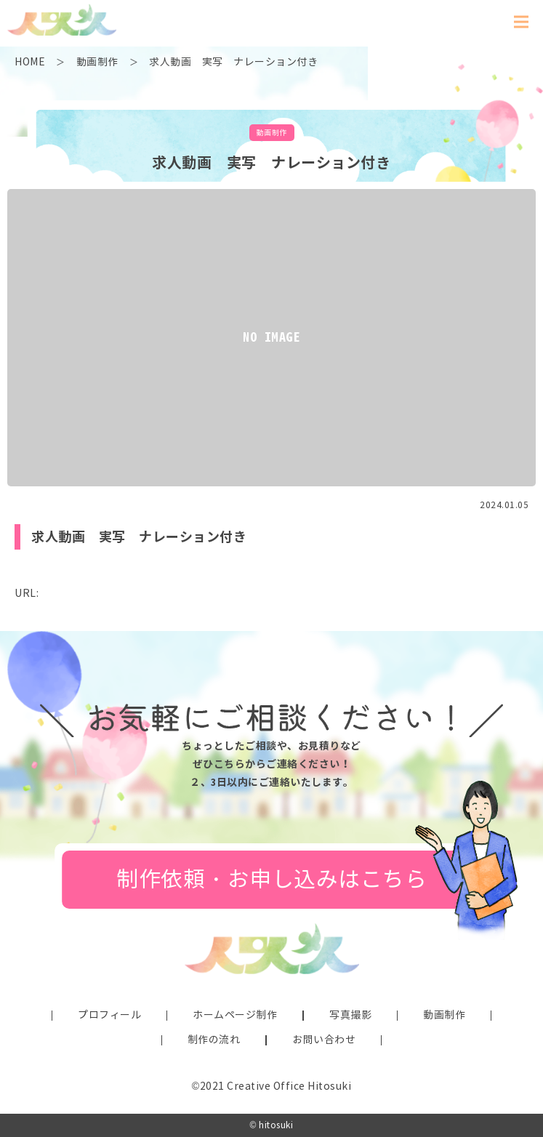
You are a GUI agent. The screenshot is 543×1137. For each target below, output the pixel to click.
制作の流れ (214, 1040)
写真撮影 (350, 1015)
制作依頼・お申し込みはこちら (271, 879)
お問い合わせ (323, 1040)
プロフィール (109, 1015)
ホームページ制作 (235, 1015)
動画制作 (444, 1015)
